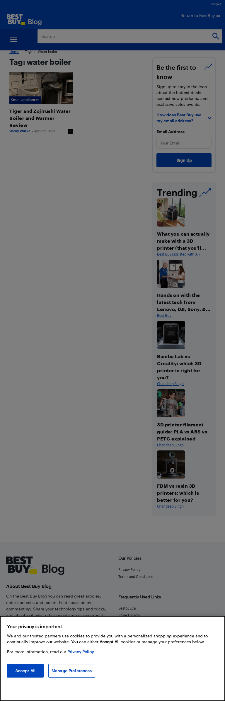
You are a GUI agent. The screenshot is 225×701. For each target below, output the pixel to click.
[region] (112, 658)
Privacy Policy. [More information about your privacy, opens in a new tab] (81, 651)
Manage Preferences (72, 670)
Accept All (25, 670)
